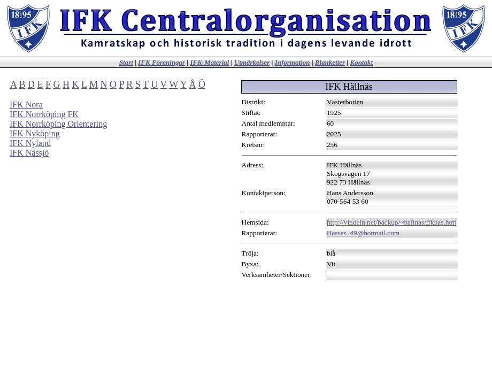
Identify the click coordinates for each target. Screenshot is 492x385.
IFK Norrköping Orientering (58, 123)
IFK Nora (26, 104)
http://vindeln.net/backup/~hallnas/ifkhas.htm (392, 222)
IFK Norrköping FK (44, 114)
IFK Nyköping (35, 133)
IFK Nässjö (29, 152)
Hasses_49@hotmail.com (363, 233)
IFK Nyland (30, 143)
